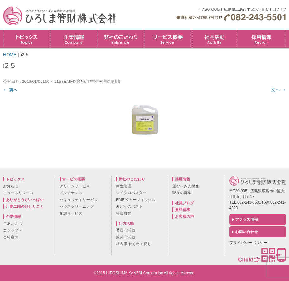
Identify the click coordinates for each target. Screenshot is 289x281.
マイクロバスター (131, 193)
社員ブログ (184, 203)
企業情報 (73, 39)
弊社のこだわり (120, 39)
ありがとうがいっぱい (25, 200)
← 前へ (10, 89)
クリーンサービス (75, 186)
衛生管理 (123, 186)
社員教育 (123, 213)
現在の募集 (181, 193)
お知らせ (10, 186)
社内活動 (214, 39)
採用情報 (182, 179)
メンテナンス (71, 193)
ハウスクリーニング (77, 206)
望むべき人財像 (185, 186)
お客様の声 (184, 216)
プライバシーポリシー (248, 242)
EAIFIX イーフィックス (136, 200)
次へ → (278, 89)
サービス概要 (167, 39)
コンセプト (12, 230)
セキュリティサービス (79, 200)
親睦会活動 (125, 237)
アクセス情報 (246, 219)
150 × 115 (51, 81)
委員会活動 (125, 230)
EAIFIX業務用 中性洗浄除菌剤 (91, 81)
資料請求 (182, 209)
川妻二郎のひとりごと (25, 206)
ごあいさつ (12, 223)
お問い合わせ (246, 232)
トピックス (26, 39)
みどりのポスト (129, 206)
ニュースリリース (18, 193)
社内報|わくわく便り (133, 244)
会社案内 (10, 237)
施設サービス (71, 213)
